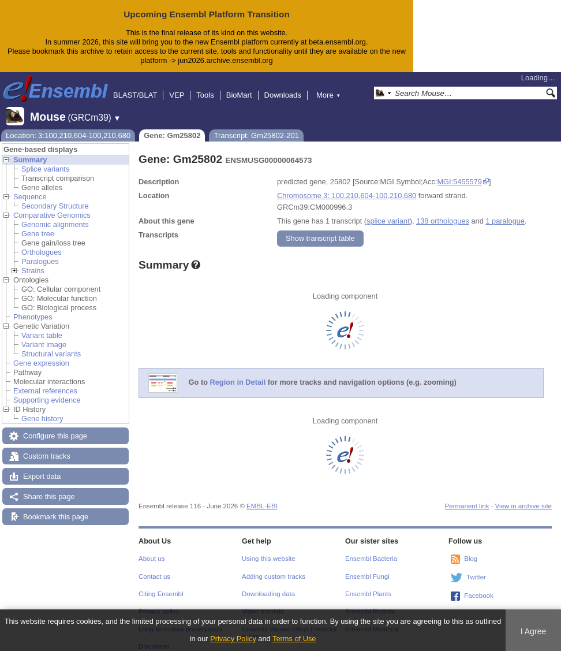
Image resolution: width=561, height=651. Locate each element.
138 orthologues (442, 211)
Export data (42, 467)
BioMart (239, 85)
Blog (470, 549)
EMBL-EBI (262, 496)
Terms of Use (294, 638)
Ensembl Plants (368, 584)
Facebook (478, 586)
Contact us (154, 567)
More (328, 85)
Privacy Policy (233, 638)
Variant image (43, 335)
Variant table (41, 326)
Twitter (476, 567)
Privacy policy (159, 601)
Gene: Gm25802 (172, 126)
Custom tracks (46, 446)
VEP (176, 85)
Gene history (42, 409)
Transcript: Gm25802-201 (256, 126)
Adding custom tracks (273, 567)
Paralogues (40, 252)
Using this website (269, 549)
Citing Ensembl (161, 584)
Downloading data (268, 584)
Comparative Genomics (52, 206)
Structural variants (51, 344)
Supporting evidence (47, 390)
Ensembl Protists (370, 601)
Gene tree (37, 224)
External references (45, 381)
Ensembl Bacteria (371, 549)
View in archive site (523, 496)
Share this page (49, 487)
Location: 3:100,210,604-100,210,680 (68, 126)
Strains (32, 261)
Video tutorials (263, 601)
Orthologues (41, 243)
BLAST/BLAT (135, 85)
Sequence (30, 187)
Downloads (282, 85)
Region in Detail (238, 373)
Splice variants (45, 159)
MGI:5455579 (459, 172)
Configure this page (55, 426)
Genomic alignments (55, 215)
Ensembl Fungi (367, 567)
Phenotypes (33, 307)
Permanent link (467, 496)
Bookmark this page (55, 507)
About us (151, 549)
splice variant (388, 211)
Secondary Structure (55, 196)
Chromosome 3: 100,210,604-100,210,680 (346, 186)
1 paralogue (505, 211)
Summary (30, 150)
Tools (205, 85)
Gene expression (41, 353)
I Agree (534, 631)
